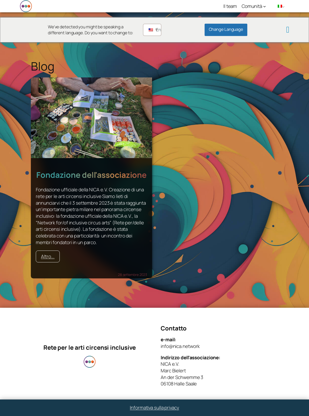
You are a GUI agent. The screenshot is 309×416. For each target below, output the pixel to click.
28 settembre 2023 (132, 274)
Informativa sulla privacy (154, 407)
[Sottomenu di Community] (264, 6)
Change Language (226, 29)
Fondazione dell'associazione (91, 174)
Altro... (48, 256)
